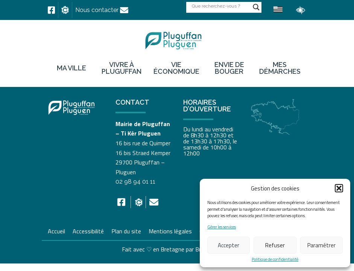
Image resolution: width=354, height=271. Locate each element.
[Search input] (220, 6)
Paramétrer (321, 245)
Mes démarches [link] (280, 68)
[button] (339, 188)
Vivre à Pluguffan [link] (121, 68)
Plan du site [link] (126, 230)
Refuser (275, 245)
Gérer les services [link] (221, 227)
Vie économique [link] (176, 68)
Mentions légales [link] (170, 230)
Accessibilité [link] (88, 230)
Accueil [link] (56, 230)
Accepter (228, 245)
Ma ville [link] (71, 68)
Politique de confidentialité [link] (275, 259)
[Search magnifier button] (256, 7)
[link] (51, 10)
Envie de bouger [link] (229, 68)
